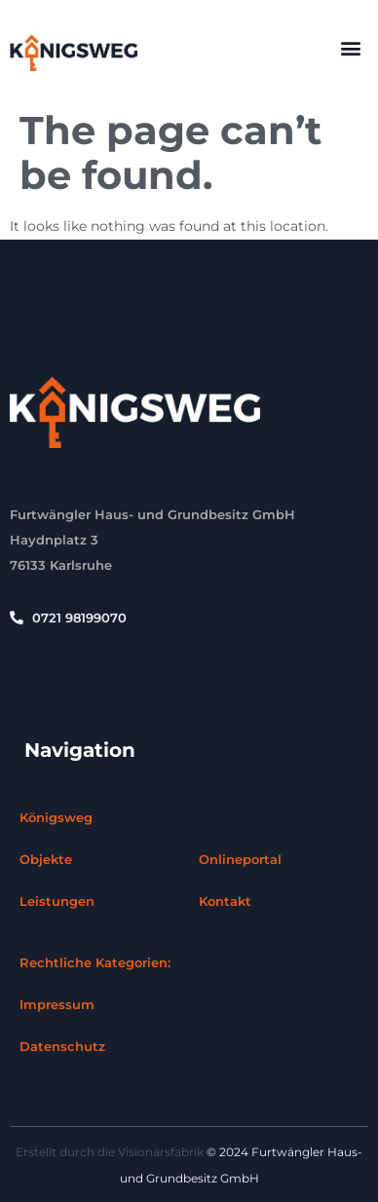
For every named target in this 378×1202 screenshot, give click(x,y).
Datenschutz (62, 1046)
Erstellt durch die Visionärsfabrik (110, 1152)
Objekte (45, 859)
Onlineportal (240, 859)
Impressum (56, 1004)
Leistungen (56, 901)
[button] (350, 47)
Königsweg (56, 817)
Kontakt (225, 901)
